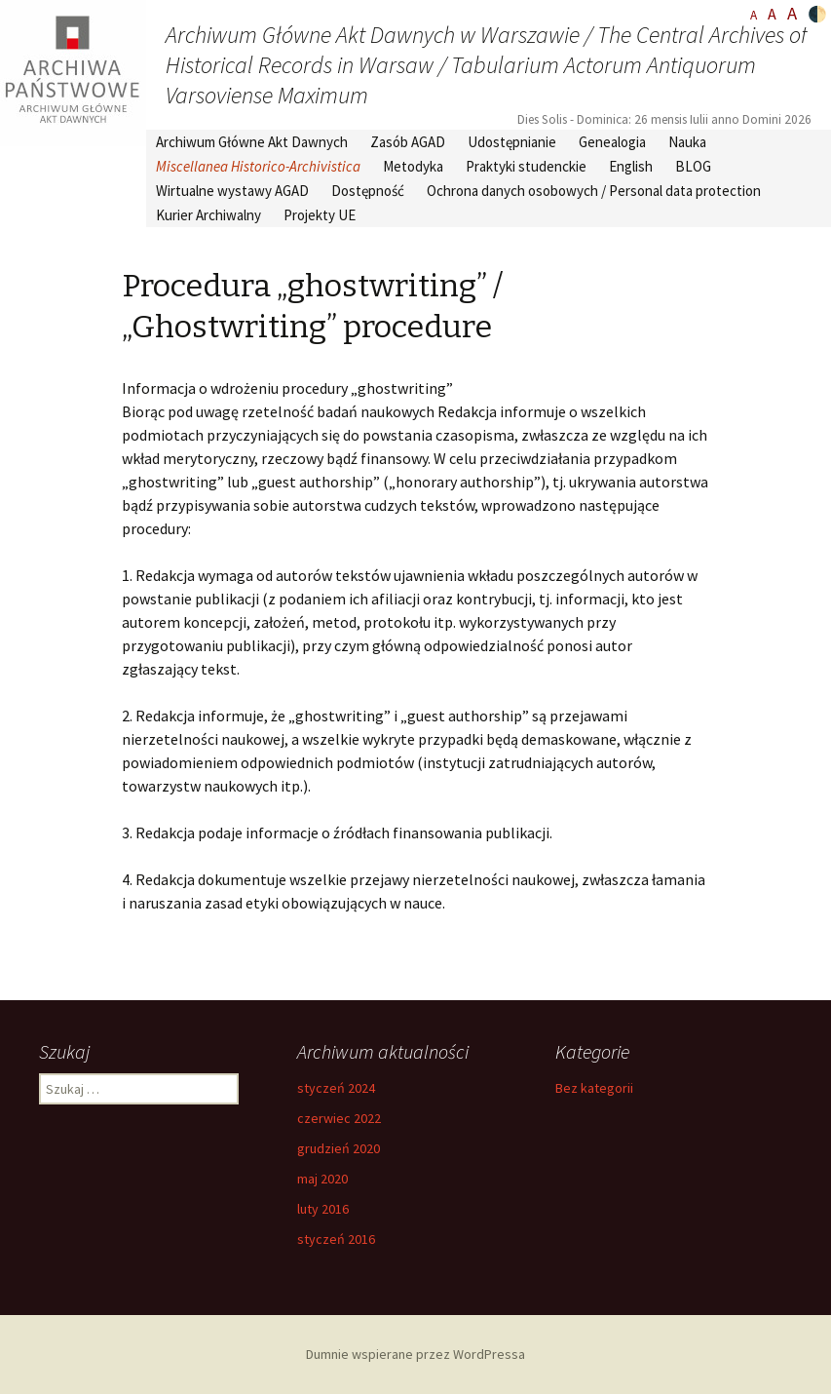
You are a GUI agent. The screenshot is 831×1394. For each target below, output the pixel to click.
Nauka (687, 142)
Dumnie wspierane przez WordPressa (415, 1354)
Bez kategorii (594, 1088)
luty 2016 (323, 1209)
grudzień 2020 (338, 1148)
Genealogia (612, 142)
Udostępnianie (512, 142)
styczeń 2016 (336, 1239)
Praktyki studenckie (526, 166)
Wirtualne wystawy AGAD (232, 190)
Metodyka (413, 166)
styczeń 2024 (336, 1088)
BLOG (693, 166)
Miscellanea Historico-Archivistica (258, 166)
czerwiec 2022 (339, 1118)
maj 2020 (322, 1178)
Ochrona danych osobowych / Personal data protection (594, 190)
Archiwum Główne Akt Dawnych (252, 142)
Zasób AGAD (407, 142)
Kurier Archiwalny (208, 215)
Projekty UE (319, 215)
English (631, 166)
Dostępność (367, 190)
